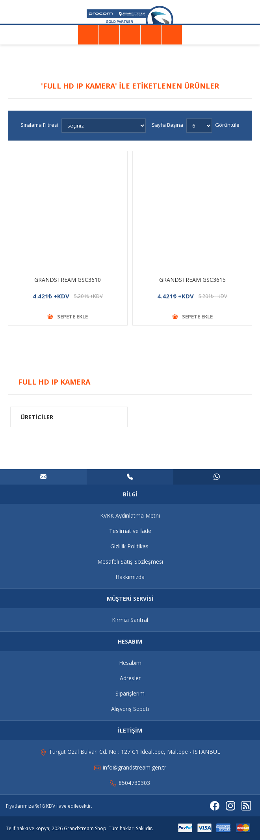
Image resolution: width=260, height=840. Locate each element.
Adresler (130, 678)
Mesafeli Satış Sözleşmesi (130, 561)
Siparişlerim (130, 693)
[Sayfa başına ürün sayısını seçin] (199, 125)
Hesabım (130, 662)
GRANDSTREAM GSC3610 (67, 279)
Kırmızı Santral (130, 620)
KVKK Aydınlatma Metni (130, 515)
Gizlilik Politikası (130, 546)
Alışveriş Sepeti (130, 708)
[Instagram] (230, 805)
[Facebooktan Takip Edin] (214, 805)
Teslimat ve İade (130, 531)
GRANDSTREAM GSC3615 (192, 279)
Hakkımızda (130, 577)
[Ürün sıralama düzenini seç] (103, 125)
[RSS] (246, 805)
